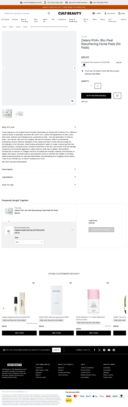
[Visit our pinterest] (113, 350)
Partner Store (107, 377)
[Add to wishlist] (117, 96)
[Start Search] (49, 13)
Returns (38, 375)
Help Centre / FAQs (42, 370)
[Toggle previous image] (3, 68)
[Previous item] (3, 308)
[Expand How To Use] (39, 184)
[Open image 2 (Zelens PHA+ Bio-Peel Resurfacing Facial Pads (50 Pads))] (20, 113)
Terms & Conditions (87, 368)
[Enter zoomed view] (72, 101)
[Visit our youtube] (109, 350)
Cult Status (106, 368)
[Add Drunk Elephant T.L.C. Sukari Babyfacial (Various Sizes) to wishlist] (107, 283)
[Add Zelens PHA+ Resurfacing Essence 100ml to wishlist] (70, 283)
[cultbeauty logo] (69, 13)
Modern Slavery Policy (88, 375)
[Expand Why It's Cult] (39, 127)
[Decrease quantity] (84, 86)
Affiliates (106, 372)
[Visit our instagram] (104, 350)
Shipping (38, 372)
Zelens (11, 26)
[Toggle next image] (74, 68)
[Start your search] (27, 13)
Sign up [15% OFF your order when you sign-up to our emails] (56, 350)
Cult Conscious (63, 375)
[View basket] (121, 13)
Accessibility (85, 377)
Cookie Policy (85, 372)
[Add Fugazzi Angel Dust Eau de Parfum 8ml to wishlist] (33, 283)
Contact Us (39, 368)
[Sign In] (109, 13)
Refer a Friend (108, 375)
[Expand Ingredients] (39, 177)
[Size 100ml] (28, 325)
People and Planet (64, 372)
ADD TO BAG (19, 333)
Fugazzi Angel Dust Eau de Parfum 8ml (16, 317)
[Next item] (124, 308)
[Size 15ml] (109, 328)
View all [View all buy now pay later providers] (118, 62)
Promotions (107, 370)
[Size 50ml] (35, 325)
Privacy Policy (85, 370)
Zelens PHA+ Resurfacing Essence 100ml (54, 317)
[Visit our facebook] (94, 350)
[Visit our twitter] (99, 350)
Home (4, 26)
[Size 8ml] (32, 325)
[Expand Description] (39, 169)
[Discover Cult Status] (103, 74)
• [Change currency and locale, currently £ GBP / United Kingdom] (96, 13)
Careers (61, 370)
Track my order (41, 377)
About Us (61, 368)
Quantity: (85, 81)
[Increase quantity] (98, 86)
